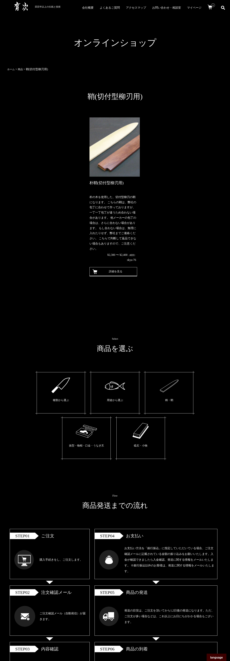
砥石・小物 (179, 400)
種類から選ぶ (47, 400)
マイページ (194, 7)
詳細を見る (114, 271)
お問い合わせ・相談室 (166, 7)
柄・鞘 (113, 400)
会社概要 (88, 7)
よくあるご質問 (110, 7)
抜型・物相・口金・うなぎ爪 (146, 403)
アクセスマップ (136, 7)
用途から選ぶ (80, 400)
